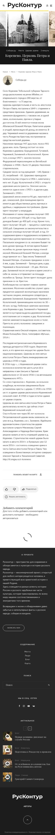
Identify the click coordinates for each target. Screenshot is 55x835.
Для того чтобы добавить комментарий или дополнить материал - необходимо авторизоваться (25, 514)
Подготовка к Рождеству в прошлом (33, 752)
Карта (27, 663)
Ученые (24, 776)
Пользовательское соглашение (39, 832)
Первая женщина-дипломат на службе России (30, 738)
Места (21, 51)
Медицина (25, 761)
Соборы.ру (11, 51)
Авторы (28, 806)
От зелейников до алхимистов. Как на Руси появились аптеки (32, 765)
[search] (49, 685)
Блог (27, 659)
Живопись (25, 748)
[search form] (24, 685)
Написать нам (13, 628)
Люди (27, 656)
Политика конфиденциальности (16, 832)
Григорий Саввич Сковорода (29, 780)
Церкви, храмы (31, 51)
